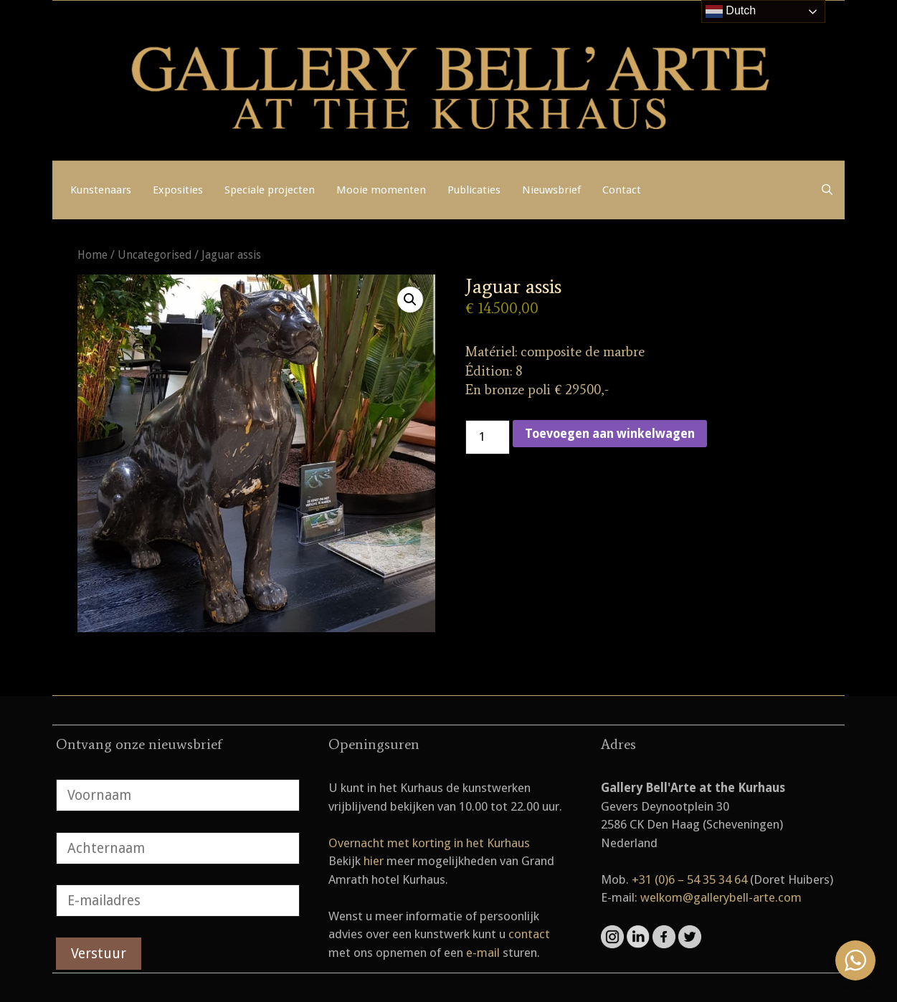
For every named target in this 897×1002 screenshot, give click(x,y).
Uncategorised (154, 255)
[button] (410, 299)
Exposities (178, 189)
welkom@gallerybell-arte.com (721, 897)
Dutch (731, 11)
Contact (621, 189)
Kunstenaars (100, 189)
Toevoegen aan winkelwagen (610, 433)
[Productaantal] (487, 437)
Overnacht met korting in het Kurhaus (429, 843)
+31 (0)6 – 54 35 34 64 (689, 879)
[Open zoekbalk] (827, 189)
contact (529, 934)
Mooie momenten (381, 189)
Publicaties (473, 189)
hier (374, 861)
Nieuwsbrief (551, 189)
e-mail (483, 952)
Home (92, 255)
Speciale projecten (269, 189)
